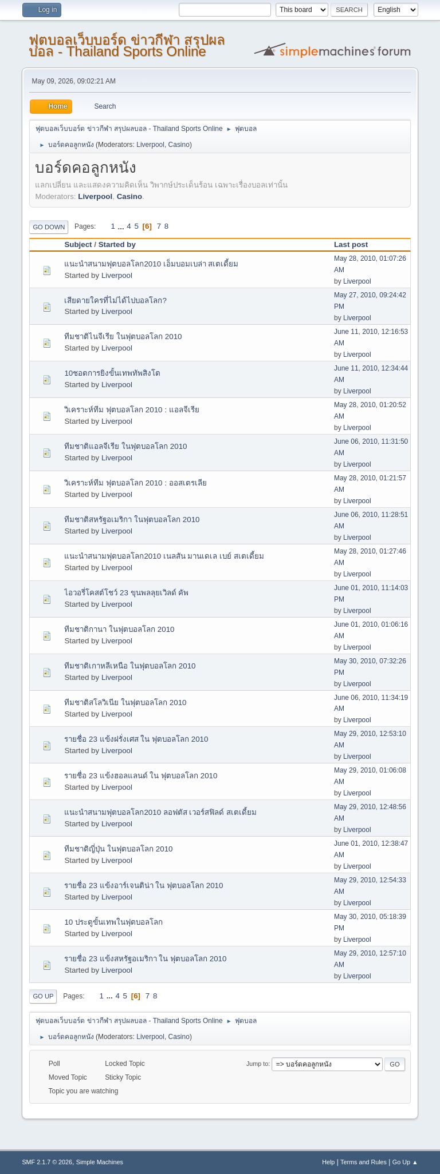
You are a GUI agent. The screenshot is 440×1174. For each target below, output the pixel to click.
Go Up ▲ (405, 1162)
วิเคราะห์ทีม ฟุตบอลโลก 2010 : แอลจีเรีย (131, 409)
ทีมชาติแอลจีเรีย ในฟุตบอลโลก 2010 (125, 446)
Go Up (43, 996)
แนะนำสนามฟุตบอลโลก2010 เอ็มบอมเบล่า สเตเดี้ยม (151, 264)
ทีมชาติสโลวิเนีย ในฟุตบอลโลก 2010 (125, 702)
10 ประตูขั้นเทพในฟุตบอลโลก (113, 922)
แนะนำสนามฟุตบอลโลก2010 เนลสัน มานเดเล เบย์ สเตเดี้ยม (164, 556)
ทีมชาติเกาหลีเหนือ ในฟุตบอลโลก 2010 (129, 666)
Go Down (49, 227)
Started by (117, 244)
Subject (78, 244)
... (122, 226)
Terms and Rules (363, 1162)
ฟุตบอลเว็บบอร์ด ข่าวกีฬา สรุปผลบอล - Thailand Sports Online (127, 45)
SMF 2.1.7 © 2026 (47, 1162)
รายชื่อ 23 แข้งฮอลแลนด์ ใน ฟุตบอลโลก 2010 (140, 775)
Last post (351, 244)
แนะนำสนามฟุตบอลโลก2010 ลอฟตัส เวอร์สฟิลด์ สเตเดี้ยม (160, 812)
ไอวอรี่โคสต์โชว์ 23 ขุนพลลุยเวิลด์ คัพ (126, 592)
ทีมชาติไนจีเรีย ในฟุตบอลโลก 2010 (123, 336)
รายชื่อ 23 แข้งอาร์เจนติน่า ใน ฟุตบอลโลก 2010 (143, 885)
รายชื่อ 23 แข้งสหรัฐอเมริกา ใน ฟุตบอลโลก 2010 (145, 958)
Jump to (257, 1063)
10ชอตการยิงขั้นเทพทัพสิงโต (112, 373)
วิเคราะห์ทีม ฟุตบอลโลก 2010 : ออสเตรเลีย (135, 483)
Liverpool (150, 145)
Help (328, 1162)
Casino (179, 145)
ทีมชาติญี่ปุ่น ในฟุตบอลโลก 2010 (118, 849)
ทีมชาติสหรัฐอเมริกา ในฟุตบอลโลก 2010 (131, 519)
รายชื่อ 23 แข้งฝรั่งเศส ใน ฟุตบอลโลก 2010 (136, 739)
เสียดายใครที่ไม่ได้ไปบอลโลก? (115, 300)
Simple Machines (99, 1162)
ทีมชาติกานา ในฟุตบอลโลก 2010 (119, 629)
